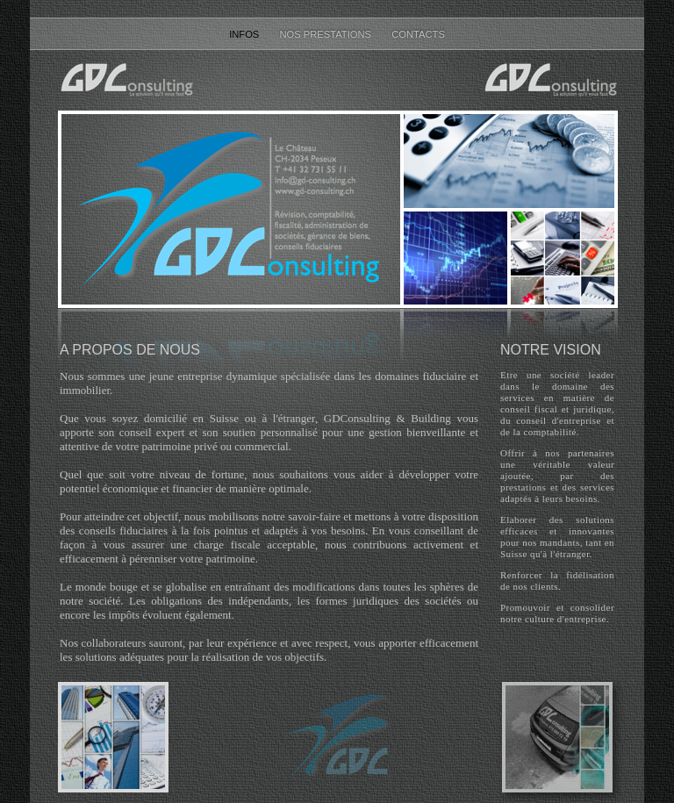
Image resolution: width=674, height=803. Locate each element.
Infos (245, 34)
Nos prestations (326, 34)
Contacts (418, 34)
